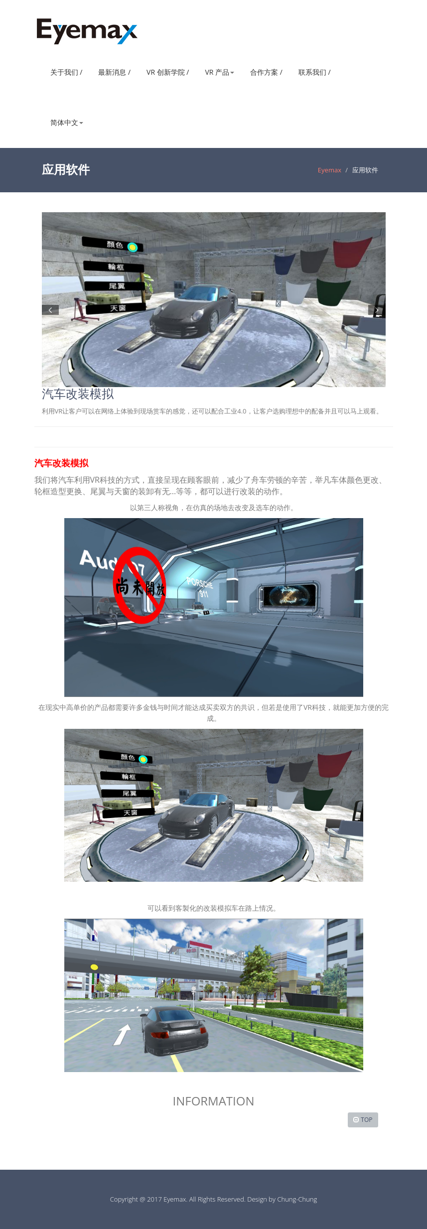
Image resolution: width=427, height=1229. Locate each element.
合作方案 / (266, 72)
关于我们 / (66, 72)
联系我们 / (314, 72)
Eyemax (329, 169)
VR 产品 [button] (219, 72)
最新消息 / (114, 72)
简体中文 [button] (66, 122)
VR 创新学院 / (167, 72)
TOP (366, 1119)
